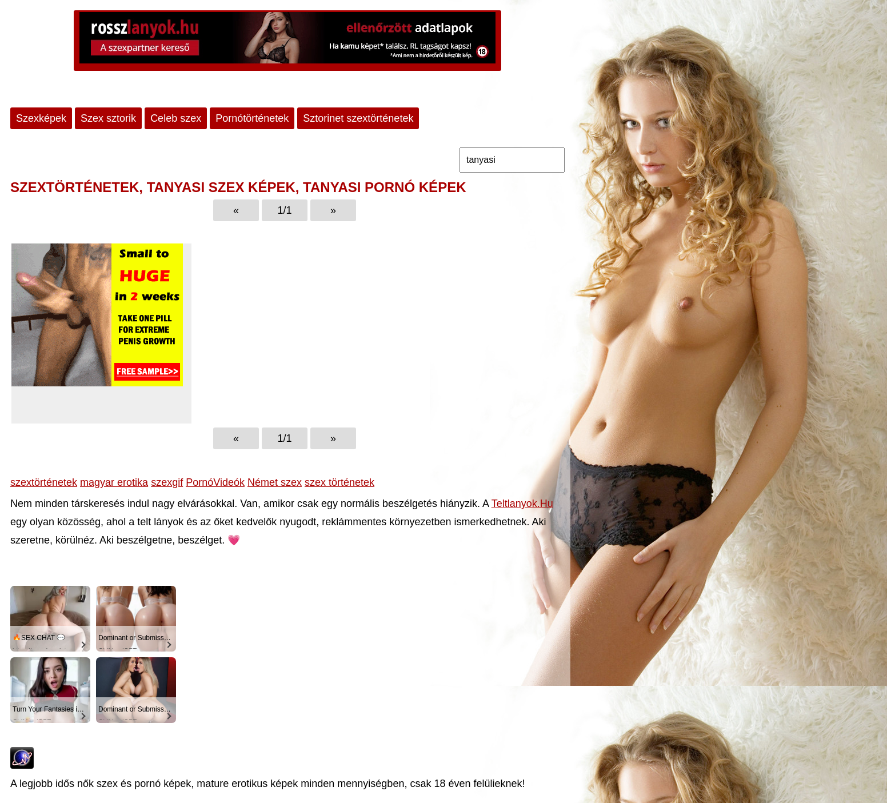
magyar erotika (114, 482)
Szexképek (41, 118)
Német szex (274, 482)
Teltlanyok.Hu (522, 503)
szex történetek (339, 482)
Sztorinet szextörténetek (358, 118)
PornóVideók (215, 482)
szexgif (167, 482)
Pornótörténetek (252, 118)
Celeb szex (175, 118)
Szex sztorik (108, 118)
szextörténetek (43, 482)
